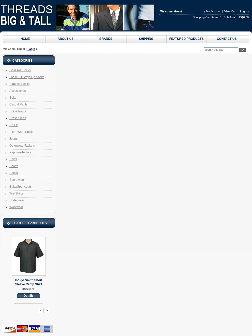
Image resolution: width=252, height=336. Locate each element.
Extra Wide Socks (21, 132)
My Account (213, 11)
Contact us (227, 39)
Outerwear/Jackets (22, 145)
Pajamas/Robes (20, 152)
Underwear (16, 200)
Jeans (13, 138)
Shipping (146, 39)
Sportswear (17, 180)
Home (25, 39)
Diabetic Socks (19, 84)
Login (243, 11)
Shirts (13, 159)
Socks (13, 173)
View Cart (230, 11)
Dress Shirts (17, 118)
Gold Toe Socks (20, 70)
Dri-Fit (13, 125)
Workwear (16, 207)
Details (29, 295)
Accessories (17, 91)
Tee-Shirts (16, 193)
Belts (12, 97)
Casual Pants (18, 104)
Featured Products (186, 39)
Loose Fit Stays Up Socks (26, 77)
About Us (66, 39)
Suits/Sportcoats (20, 186)
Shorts (13, 166)
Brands (105, 39)
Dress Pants (17, 111)
